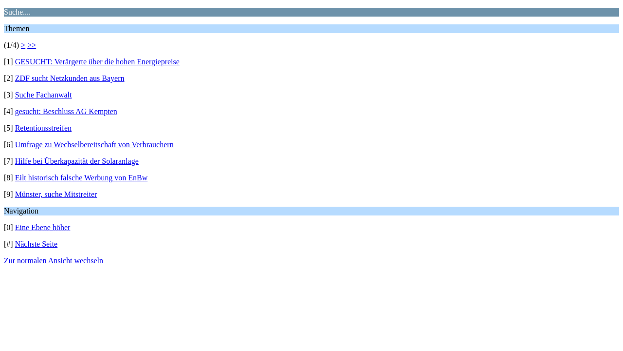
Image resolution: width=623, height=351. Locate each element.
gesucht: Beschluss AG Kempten (66, 111)
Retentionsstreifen (43, 128)
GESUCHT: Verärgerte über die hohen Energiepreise (97, 62)
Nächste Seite (36, 244)
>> (31, 45)
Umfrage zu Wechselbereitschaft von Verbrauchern (94, 144)
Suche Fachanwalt (43, 95)
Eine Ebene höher (43, 227)
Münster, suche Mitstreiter (56, 194)
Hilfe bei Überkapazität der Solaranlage (77, 161)
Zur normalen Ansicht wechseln (53, 260)
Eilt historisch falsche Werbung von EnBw (81, 178)
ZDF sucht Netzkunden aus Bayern (70, 78)
